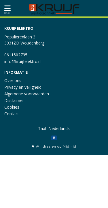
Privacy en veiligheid (22, 87)
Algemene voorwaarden (26, 93)
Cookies (11, 107)
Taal (42, 128)
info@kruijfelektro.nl (22, 61)
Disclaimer (14, 100)
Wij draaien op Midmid (54, 146)
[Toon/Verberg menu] (6, 8)
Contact (11, 113)
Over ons (12, 80)
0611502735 (15, 54)
